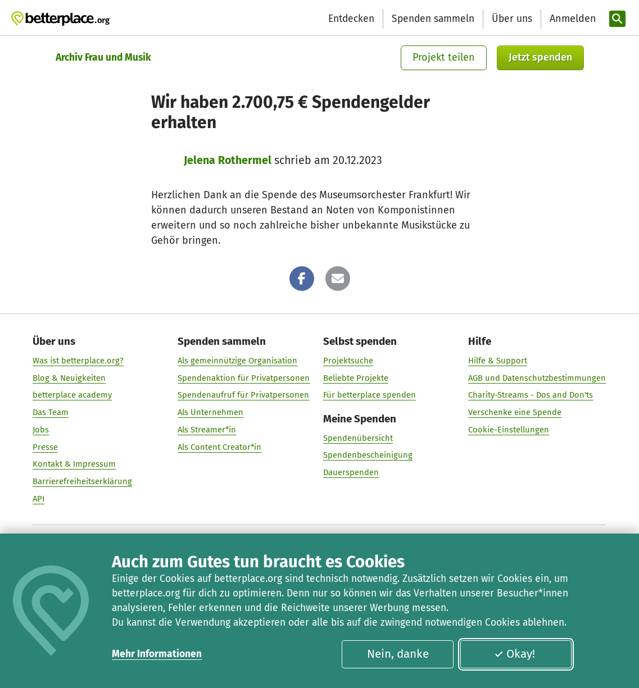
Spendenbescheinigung (368, 455)
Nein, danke (398, 653)
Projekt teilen (444, 57)
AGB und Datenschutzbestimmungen (537, 378)
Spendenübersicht (358, 438)
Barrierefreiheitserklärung (82, 481)
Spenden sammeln (433, 19)
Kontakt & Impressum (74, 464)
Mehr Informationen (157, 654)
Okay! (514, 653)
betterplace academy (72, 395)
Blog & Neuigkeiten (69, 378)
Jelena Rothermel (227, 160)
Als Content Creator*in (220, 447)
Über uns (512, 19)
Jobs (41, 430)
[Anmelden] (571, 18)
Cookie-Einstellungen (509, 430)
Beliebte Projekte (355, 378)
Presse (45, 447)
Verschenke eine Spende (515, 412)
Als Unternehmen (211, 412)
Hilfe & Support (498, 361)
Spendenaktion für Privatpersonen (244, 378)
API (38, 499)
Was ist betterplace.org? (78, 361)
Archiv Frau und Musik (103, 57)
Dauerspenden (351, 472)
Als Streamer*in (207, 430)
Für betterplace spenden (369, 395)
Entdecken (351, 19)
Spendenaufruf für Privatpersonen (244, 395)
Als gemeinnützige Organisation (238, 361)
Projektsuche (348, 361)
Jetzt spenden (540, 57)
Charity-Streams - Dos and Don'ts (531, 395)
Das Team (51, 412)
